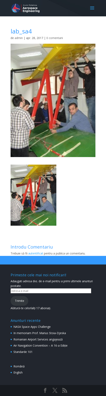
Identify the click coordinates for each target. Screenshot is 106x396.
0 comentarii (54, 38)
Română (19, 366)
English (18, 372)
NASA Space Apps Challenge (32, 327)
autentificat (35, 253)
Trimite (19, 301)
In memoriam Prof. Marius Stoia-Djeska (39, 333)
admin (19, 38)
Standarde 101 (23, 352)
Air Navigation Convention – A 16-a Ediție (40, 345)
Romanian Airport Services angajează (38, 339)
